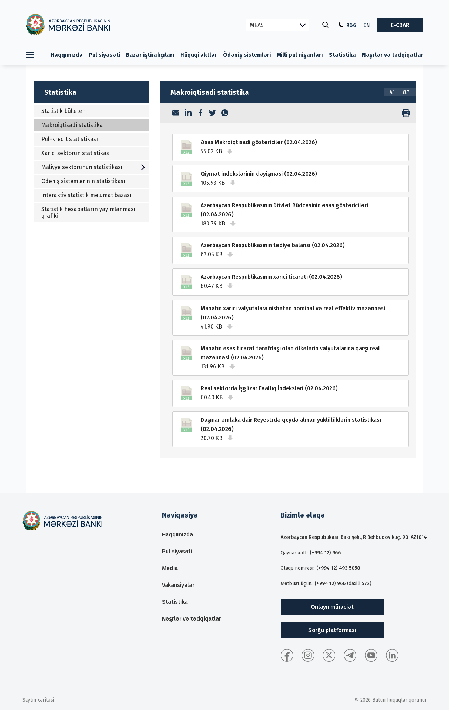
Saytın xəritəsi (38, 700)
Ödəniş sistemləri (247, 55)
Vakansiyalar (178, 585)
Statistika (342, 55)
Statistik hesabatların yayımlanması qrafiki (89, 212)
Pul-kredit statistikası (70, 139)
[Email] (175, 113)
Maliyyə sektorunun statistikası (94, 167)
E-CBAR (400, 25)
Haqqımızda (67, 55)
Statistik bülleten (64, 111)
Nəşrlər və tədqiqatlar (392, 55)
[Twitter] (212, 113)
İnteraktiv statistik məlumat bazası (87, 195)
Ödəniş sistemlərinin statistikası (84, 181)
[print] (406, 113)
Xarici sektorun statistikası (76, 153)
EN (366, 25)
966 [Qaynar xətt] (347, 25)
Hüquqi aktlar (198, 55)
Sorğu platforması (330, 630)
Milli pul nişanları (300, 55)
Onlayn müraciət (329, 606)
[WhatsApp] (224, 113)
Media (170, 568)
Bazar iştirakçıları (150, 55)
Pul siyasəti (104, 55)
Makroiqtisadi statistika (72, 125)
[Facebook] (200, 113)
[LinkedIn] (188, 113)
